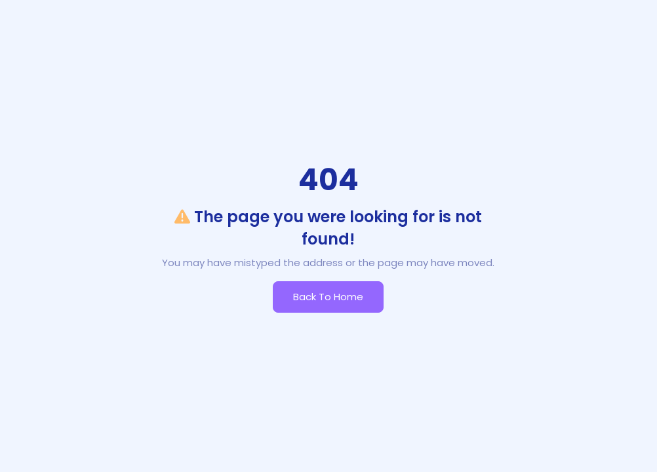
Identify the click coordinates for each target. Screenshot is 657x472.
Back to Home (328, 297)
